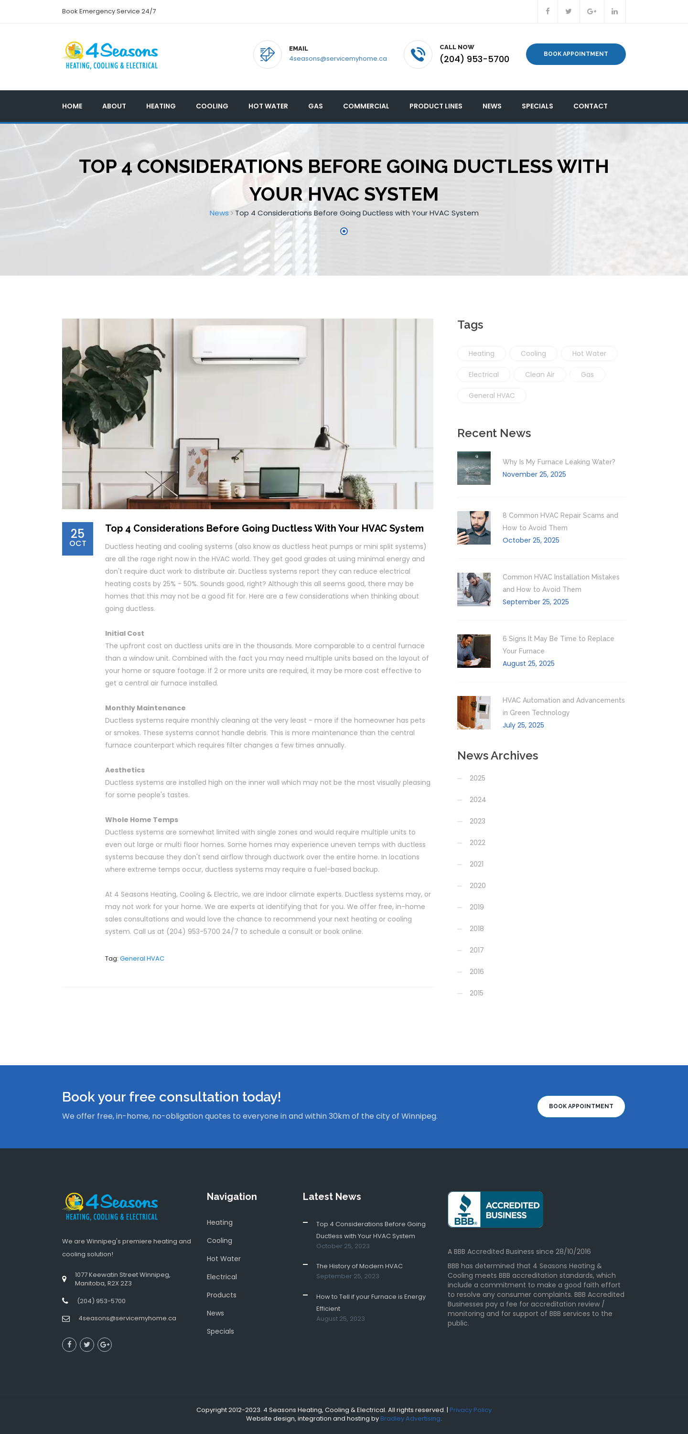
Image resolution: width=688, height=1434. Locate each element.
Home (72, 106)
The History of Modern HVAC (359, 1266)
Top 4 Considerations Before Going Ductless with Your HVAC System (371, 1230)
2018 (477, 928)
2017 (477, 950)
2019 (477, 907)
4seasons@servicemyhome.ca (338, 58)
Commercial (366, 106)
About (114, 106)
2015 (477, 993)
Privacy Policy (471, 1409)
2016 (477, 971)
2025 (477, 778)
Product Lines (435, 106)
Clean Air (540, 374)
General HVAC (142, 958)
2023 (477, 821)
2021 (477, 864)
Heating (161, 106)
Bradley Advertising (410, 1418)
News (492, 106)
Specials (537, 106)
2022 (477, 842)
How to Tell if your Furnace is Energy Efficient (371, 1302)
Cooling (212, 106)
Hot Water (268, 106)
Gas (315, 106)
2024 (478, 799)
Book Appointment (576, 54)
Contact (590, 106)
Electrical (484, 374)
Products (221, 1295)
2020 (478, 885)
